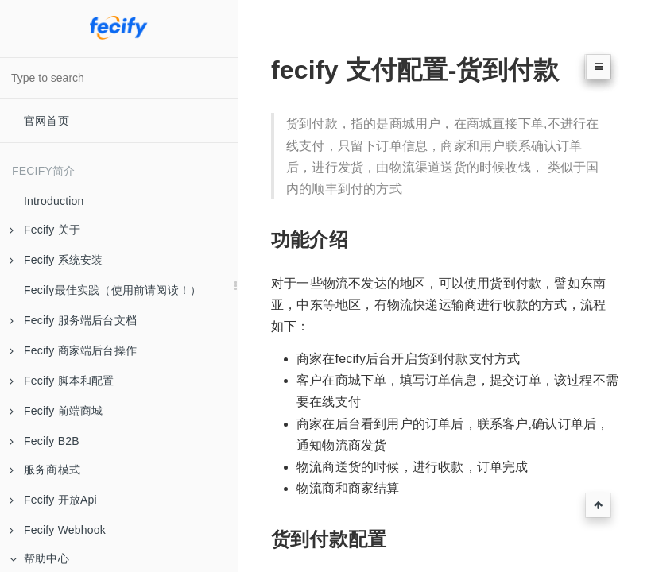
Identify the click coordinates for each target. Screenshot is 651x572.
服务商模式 (45, 469)
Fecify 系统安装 (56, 259)
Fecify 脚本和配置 (62, 380)
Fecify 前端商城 (56, 410)
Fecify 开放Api (53, 499)
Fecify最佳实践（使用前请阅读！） (112, 290)
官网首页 (46, 120)
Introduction (54, 201)
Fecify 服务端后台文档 (73, 320)
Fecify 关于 (45, 229)
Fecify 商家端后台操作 (73, 350)
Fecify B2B (44, 441)
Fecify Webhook (58, 530)
